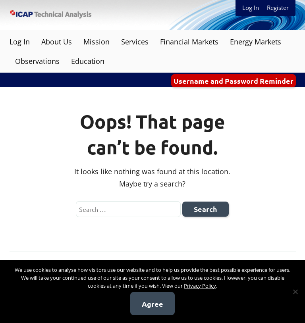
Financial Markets (189, 41)
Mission (96, 41)
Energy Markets (255, 41)
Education (87, 61)
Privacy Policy (200, 285)
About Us (56, 41)
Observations (37, 61)
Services (135, 41)
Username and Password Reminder (233, 80)
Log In (250, 8)
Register (278, 8)
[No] (295, 292)
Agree (152, 303)
